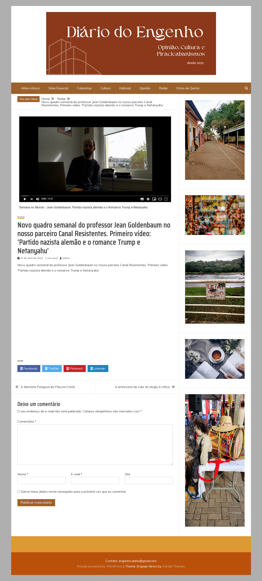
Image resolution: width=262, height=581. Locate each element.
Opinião (144, 88)
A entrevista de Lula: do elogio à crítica (142, 387)
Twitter (52, 368)
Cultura (106, 88)
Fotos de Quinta (187, 88)
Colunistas (84, 88)
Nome (22, 474)
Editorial (125, 88)
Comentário (26, 421)
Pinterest (75, 368)
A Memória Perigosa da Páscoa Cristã (48, 387)
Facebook (28, 368)
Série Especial (58, 88)
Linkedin (98, 368)
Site (127, 474)
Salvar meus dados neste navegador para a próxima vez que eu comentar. (73, 491)
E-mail (76, 474)
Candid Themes (173, 566)
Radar (163, 88)
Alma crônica (30, 88)
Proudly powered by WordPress (100, 566)
